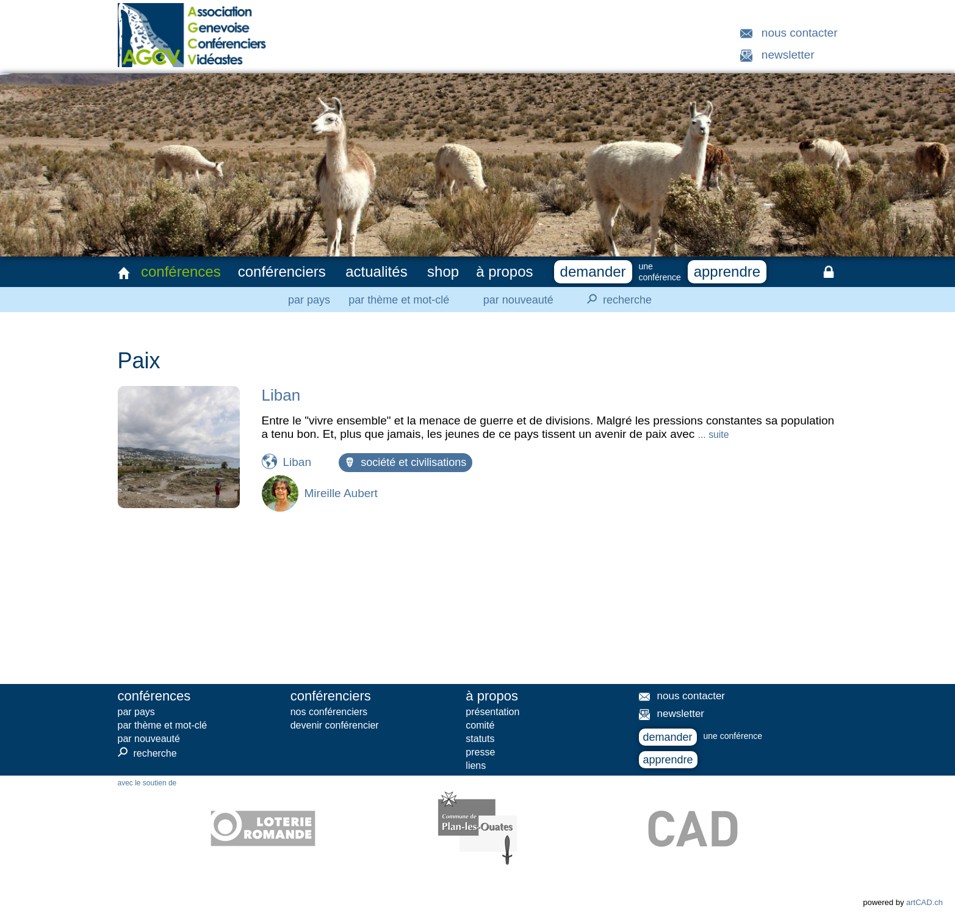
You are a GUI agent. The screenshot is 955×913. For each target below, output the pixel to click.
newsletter (788, 54)
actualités (376, 271)
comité (480, 725)
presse (480, 752)
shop (443, 271)
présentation (492, 712)
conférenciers (282, 271)
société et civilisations (405, 462)
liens (476, 765)
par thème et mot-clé (398, 300)
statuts (480, 738)
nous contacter (800, 32)
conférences (181, 271)
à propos (504, 271)
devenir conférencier (334, 725)
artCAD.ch (924, 902)
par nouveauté (518, 300)
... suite (713, 434)
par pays (309, 300)
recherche (616, 299)
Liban (281, 395)
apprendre (727, 271)
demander (593, 271)
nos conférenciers (328, 712)
